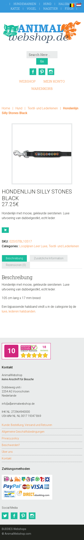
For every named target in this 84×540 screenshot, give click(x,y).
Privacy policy (10, 438)
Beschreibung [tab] (14, 258)
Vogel (31, 8)
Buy (5, 230)
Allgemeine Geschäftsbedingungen (23, 431)
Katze (15, 8)
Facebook (33, 71)
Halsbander (68, 4)
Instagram (51, 71)
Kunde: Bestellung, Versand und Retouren (27, 425)
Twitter (5, 515)
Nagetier (50, 8)
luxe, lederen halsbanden (18, 311)
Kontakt (6, 458)
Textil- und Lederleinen (43, 108)
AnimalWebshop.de (42, 31)
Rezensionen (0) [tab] (16, 265)
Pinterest (42, 71)
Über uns (7, 451)
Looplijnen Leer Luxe (33, 246)
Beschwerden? (11, 445)
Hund (47, 4)
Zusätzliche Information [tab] (48, 258)
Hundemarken (25, 4)
